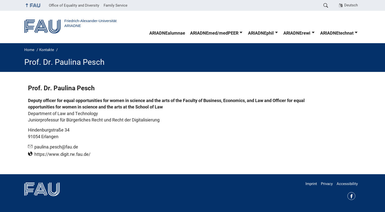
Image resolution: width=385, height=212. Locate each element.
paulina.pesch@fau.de (56, 147)
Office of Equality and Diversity (74, 5)
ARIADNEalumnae (167, 33)
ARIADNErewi (296, 33)
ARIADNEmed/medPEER (214, 33)
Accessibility (347, 184)
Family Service (115, 5)
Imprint (311, 184)
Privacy (327, 184)
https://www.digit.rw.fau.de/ (62, 154)
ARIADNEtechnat (337, 33)
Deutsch (351, 5)
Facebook (351, 196)
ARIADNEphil (261, 33)
